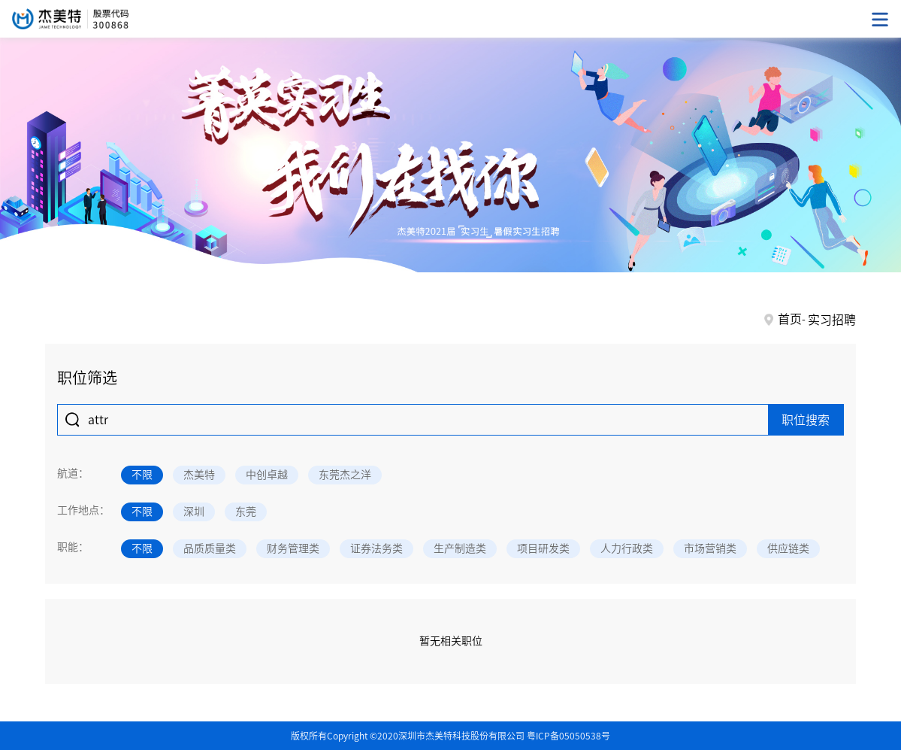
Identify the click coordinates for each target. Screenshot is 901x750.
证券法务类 (376, 548)
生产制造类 (460, 548)
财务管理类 (293, 548)
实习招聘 (832, 320)
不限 (142, 474)
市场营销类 (710, 548)
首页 (790, 319)
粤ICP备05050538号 (568, 735)
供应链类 (788, 548)
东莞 (245, 511)
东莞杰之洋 (345, 474)
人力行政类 (626, 548)
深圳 (193, 511)
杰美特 (199, 474)
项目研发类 (543, 548)
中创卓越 (267, 474)
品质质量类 (209, 548)
